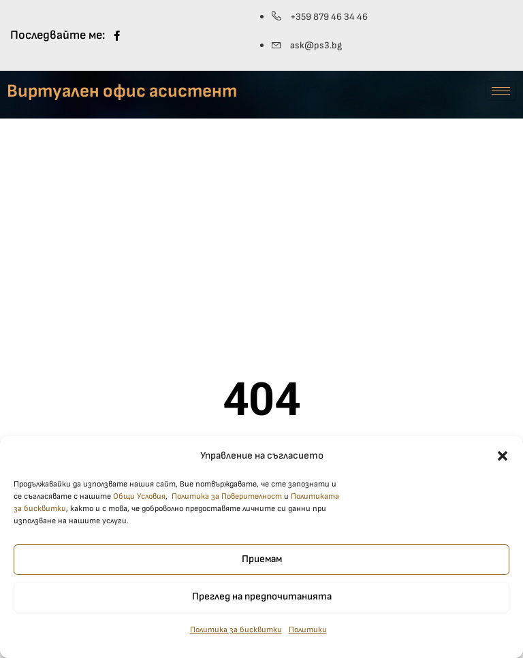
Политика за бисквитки (236, 636)
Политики (308, 636)
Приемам (262, 565)
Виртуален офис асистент (122, 91)
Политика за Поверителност (227, 503)
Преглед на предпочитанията (262, 603)
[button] (502, 462)
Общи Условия (139, 503)
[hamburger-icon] (501, 91)
